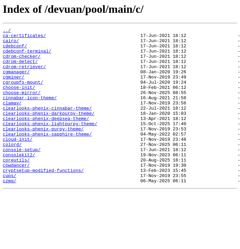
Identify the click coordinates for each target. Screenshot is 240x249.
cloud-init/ (18, 162)
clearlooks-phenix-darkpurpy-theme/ (48, 131)
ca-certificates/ (24, 37)
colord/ (12, 168)
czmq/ (9, 212)
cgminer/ (13, 87)
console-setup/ (21, 174)
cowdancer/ (16, 193)
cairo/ (11, 43)
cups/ (9, 205)
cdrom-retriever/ (24, 75)
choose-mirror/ (21, 106)
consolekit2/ (19, 180)
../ (7, 31)
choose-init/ (19, 99)
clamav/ (12, 118)
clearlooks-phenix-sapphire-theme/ (47, 156)
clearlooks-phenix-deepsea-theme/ (46, 137)
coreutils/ (16, 187)
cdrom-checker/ (21, 62)
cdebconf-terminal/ (27, 56)
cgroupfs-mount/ (23, 93)
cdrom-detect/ (20, 68)
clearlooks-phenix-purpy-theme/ (43, 149)
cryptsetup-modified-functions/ (43, 199)
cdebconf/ (15, 50)
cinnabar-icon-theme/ (30, 112)
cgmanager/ (16, 81)
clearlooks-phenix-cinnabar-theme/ (47, 124)
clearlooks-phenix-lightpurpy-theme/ (50, 143)
